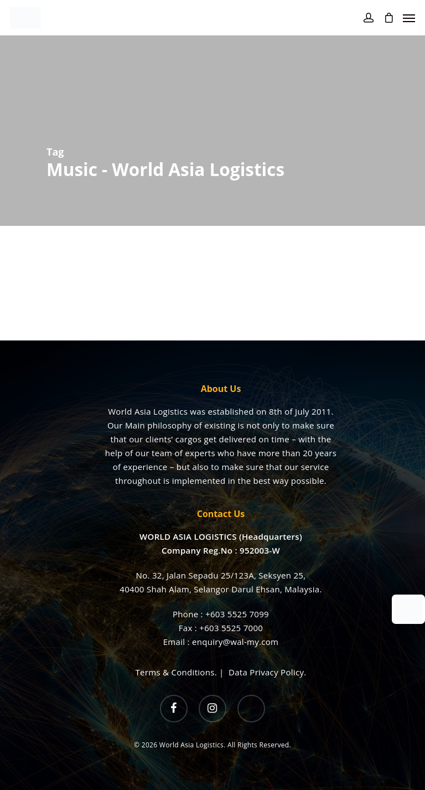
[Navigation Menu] (409, 17)
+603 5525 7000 (231, 627)
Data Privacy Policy (266, 672)
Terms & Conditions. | (182, 672)
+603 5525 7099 (237, 613)
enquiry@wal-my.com (235, 641)
